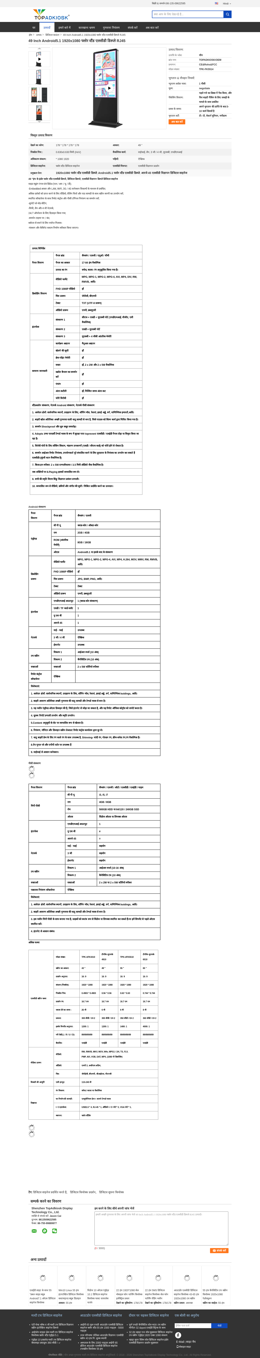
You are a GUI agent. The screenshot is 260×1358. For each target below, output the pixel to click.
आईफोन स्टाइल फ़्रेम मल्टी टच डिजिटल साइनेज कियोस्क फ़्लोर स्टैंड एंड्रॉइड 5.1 (52, 1334)
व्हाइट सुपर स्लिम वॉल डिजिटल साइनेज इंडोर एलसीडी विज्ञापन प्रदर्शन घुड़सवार (148, 1341)
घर (33, 27)
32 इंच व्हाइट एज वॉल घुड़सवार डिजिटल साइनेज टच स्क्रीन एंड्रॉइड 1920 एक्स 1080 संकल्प (150, 1334)
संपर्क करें (133, 27)
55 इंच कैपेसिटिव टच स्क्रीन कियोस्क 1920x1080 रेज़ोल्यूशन (215, 1294)
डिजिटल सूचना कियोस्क (111, 1192)
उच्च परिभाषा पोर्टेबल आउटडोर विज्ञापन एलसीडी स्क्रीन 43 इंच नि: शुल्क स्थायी (102, 1337)
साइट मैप (191, 1341)
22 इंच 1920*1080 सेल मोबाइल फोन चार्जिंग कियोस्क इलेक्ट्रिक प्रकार (129, 1294)
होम (30, 35)
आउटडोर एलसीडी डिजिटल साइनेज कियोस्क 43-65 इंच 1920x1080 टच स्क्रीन (186, 1294)
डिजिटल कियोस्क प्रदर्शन (82, 1192)
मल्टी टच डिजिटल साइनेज (46, 1315)
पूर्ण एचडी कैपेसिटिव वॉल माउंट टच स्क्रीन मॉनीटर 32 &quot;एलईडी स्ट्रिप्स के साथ (147, 1326)
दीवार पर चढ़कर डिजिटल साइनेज (149, 1315)
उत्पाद (38, 35)
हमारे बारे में (64, 27)
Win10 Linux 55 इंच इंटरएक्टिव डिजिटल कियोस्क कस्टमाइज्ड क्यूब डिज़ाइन (71, 1294)
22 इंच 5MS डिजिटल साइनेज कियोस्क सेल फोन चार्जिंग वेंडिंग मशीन (156, 1294)
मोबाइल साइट (183, 1346)
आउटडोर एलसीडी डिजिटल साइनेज (101, 1315)
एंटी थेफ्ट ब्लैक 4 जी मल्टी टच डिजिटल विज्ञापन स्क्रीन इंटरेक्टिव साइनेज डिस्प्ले (52, 1326)
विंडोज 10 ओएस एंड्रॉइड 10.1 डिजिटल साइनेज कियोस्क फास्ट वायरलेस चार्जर (98, 1296)
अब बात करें (152, 27)
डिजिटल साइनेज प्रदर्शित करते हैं (49, 1192)
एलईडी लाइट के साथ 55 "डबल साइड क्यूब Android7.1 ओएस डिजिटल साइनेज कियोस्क (42, 1296)
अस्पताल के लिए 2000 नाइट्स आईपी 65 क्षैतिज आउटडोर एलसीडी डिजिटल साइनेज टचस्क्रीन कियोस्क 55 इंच (99, 1345)
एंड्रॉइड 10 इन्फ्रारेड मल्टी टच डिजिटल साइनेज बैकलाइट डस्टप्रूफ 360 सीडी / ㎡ (51, 1341)
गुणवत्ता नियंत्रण (111, 27)
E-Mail (180, 1341)
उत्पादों (46, 27)
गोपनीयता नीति (55, 1355)
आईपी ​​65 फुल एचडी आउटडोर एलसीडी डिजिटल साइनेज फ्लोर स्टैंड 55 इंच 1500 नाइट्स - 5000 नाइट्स (102, 1327)
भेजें (219, 1325)
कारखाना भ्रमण (87, 27)
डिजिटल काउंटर (52, 35)
